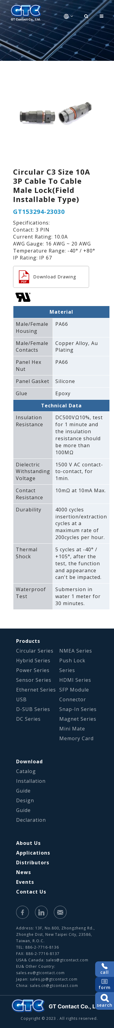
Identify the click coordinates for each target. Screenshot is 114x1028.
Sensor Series (33, 680)
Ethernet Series (36, 689)
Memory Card (76, 738)
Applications (33, 852)
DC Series (28, 719)
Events (25, 882)
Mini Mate (72, 728)
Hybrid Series (33, 660)
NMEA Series (75, 650)
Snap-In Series (78, 709)
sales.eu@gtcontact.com (40, 972)
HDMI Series (75, 680)
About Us (28, 843)
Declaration (31, 820)
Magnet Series (77, 719)
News (23, 872)
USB (21, 699)
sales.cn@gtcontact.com (54, 985)
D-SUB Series (33, 709)
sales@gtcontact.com (67, 960)
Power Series (33, 670)
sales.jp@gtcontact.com (54, 979)
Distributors (32, 862)
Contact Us (31, 891)
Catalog (26, 771)
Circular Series (35, 650)
